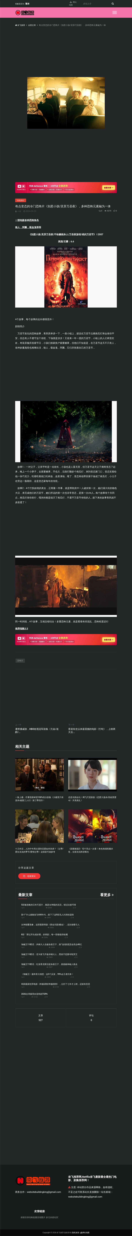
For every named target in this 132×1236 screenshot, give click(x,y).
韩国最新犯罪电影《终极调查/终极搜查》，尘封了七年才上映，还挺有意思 (55, 984)
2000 (49, 908)
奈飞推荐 (20, 25)
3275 (106, 211)
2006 (45, 938)
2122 (34, 997)
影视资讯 (20, 200)
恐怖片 (20, 661)
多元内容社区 (52, 1217)
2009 (47, 977)
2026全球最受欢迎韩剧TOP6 (34, 994)
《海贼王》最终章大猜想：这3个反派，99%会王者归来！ (47, 974)
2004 (47, 918)
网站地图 (73, 3)
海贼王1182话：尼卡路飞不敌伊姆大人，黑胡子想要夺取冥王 (49, 954)
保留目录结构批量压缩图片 (33, 1217)
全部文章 (33, 25)
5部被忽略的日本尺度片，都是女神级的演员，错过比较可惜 (48, 905)
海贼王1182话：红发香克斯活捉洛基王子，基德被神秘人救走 (49, 964)
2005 (49, 957)
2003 (51, 928)
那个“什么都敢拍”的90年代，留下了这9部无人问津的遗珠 (47, 915)
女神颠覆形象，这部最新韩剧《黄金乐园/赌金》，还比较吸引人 (50, 925)
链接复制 (29, 876)
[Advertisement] (66, 157)
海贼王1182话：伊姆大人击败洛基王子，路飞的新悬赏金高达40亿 (51, 944)
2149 (56, 987)
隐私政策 (75, 1233)
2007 (49, 967)
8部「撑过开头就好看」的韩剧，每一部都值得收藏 (44, 934)
